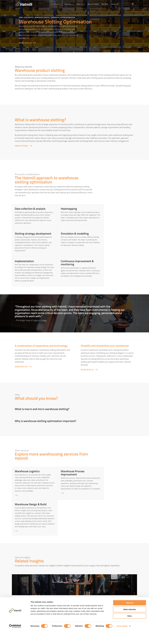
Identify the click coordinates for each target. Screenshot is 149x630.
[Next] (140, 565)
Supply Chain (79, 587)
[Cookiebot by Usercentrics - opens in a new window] (15, 625)
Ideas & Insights (93, 4)
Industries (69, 4)
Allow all (129, 602)
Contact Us (113, 4)
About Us (81, 4)
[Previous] (9, 565)
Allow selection (129, 609)
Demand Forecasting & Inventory (119, 587)
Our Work (104, 4)
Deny (129, 615)
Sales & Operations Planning (117, 591)
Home (21, 17)
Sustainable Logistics (114, 595)
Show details (122, 625)
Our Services (57, 4)
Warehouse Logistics (42, 17)
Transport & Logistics (82, 595)
